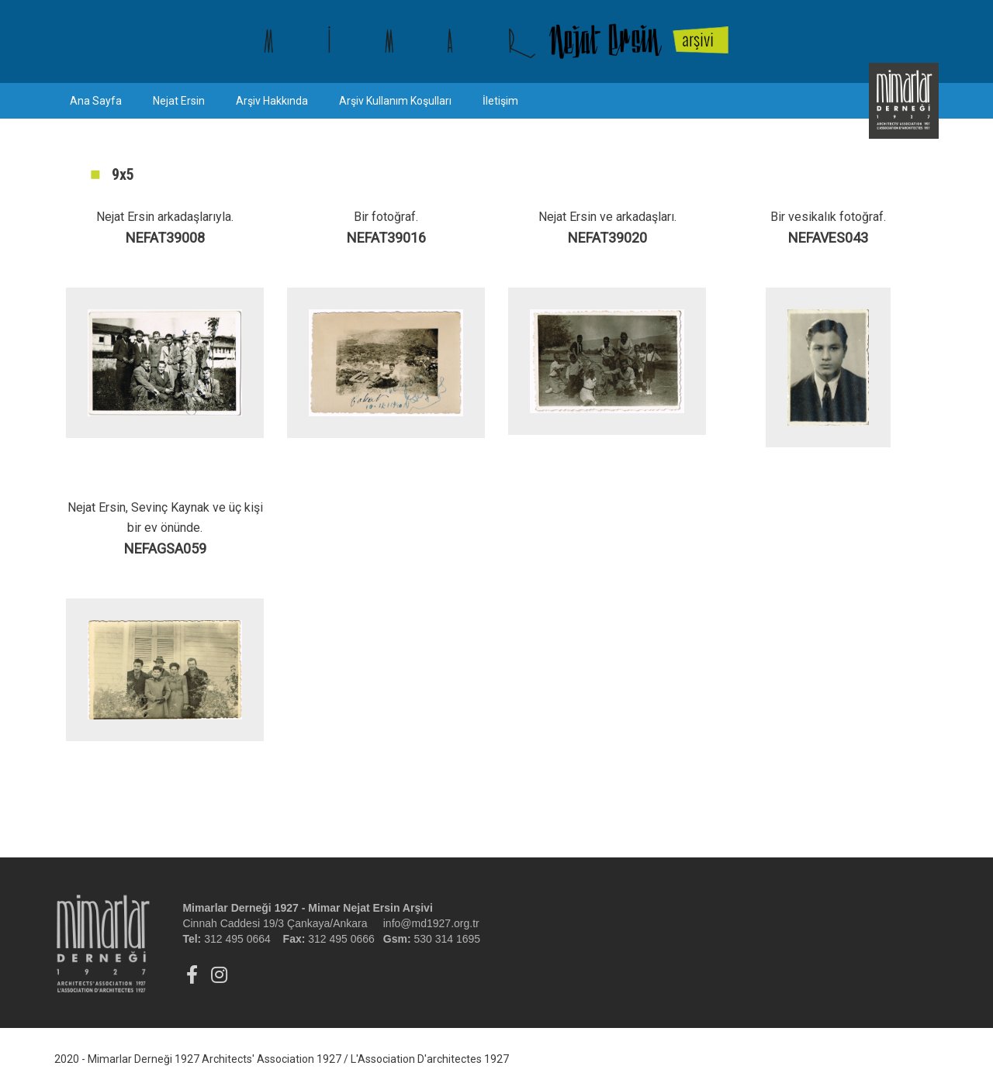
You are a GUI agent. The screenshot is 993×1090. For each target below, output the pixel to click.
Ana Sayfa (96, 101)
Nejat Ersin (179, 101)
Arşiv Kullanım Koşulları (395, 101)
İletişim (500, 101)
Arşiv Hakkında (272, 101)
